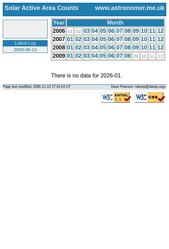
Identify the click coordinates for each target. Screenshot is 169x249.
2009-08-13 (25, 49)
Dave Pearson (122, 87)
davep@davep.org (150, 87)
